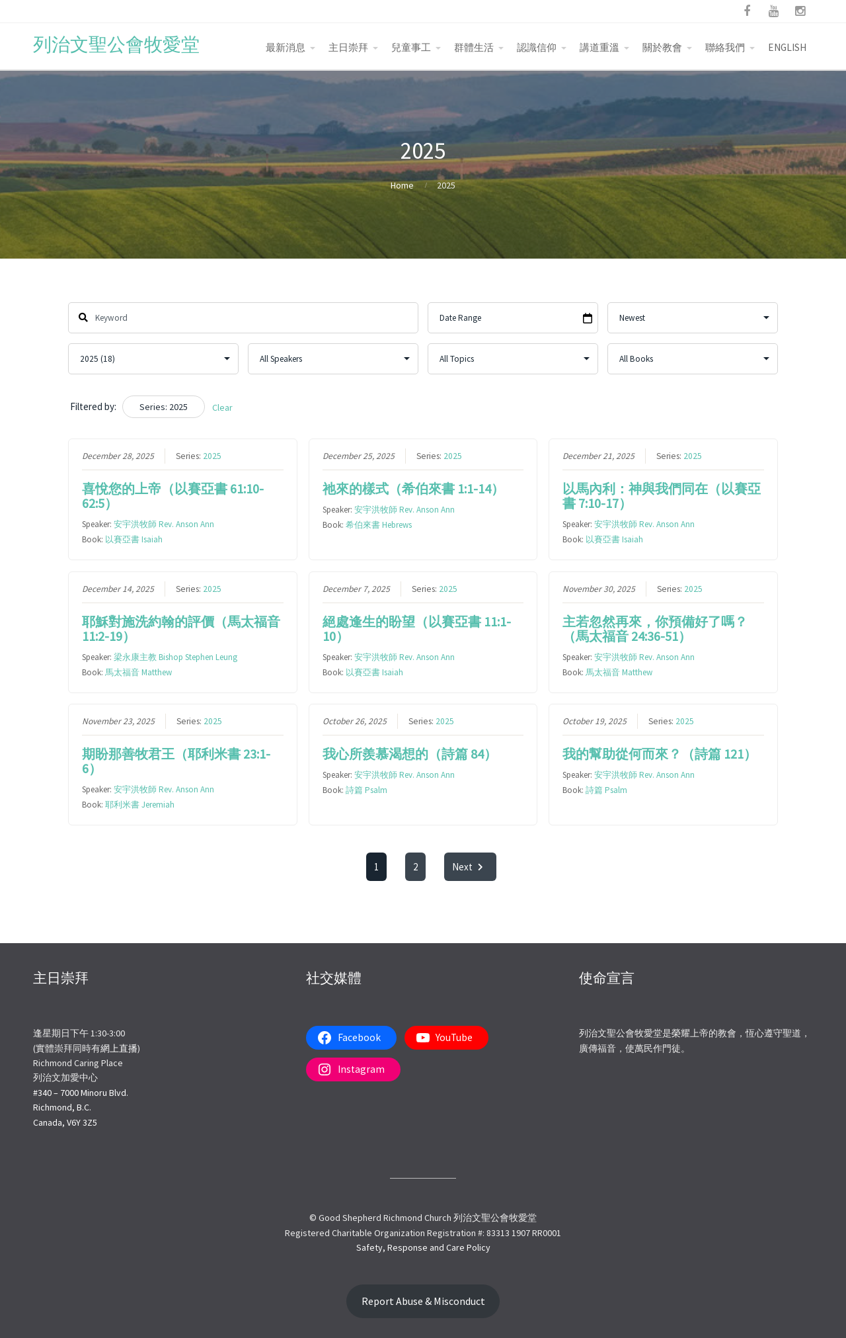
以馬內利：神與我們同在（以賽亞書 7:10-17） (661, 495)
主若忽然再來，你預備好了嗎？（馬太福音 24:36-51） (655, 628)
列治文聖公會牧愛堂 (116, 44)
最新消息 (285, 47)
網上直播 (118, 1048)
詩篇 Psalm (366, 790)
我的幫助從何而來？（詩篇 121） (659, 753)
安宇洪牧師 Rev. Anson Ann (164, 524)
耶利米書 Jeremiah (139, 804)
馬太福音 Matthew (138, 672)
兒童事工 (411, 47)
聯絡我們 (725, 47)
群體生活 (474, 47)
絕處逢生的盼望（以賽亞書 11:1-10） (416, 628)
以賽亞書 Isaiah (134, 539)
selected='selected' (153, 358)
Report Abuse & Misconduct (423, 1301)
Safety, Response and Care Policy (423, 1247)
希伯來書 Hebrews (378, 524)
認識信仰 (537, 47)
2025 (212, 456)
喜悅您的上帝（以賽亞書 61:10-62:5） (173, 495)
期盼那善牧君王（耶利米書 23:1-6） (176, 760)
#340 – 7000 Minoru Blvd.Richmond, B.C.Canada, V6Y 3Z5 (80, 1107)
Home (402, 185)
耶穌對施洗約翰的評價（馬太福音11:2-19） (181, 628)
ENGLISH (787, 47)
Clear (222, 407)
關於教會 (662, 47)
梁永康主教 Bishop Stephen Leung (175, 657)
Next (470, 866)
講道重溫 (599, 47)
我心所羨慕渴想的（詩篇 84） (409, 753)
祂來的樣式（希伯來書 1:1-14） (413, 488)
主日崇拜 (348, 47)
